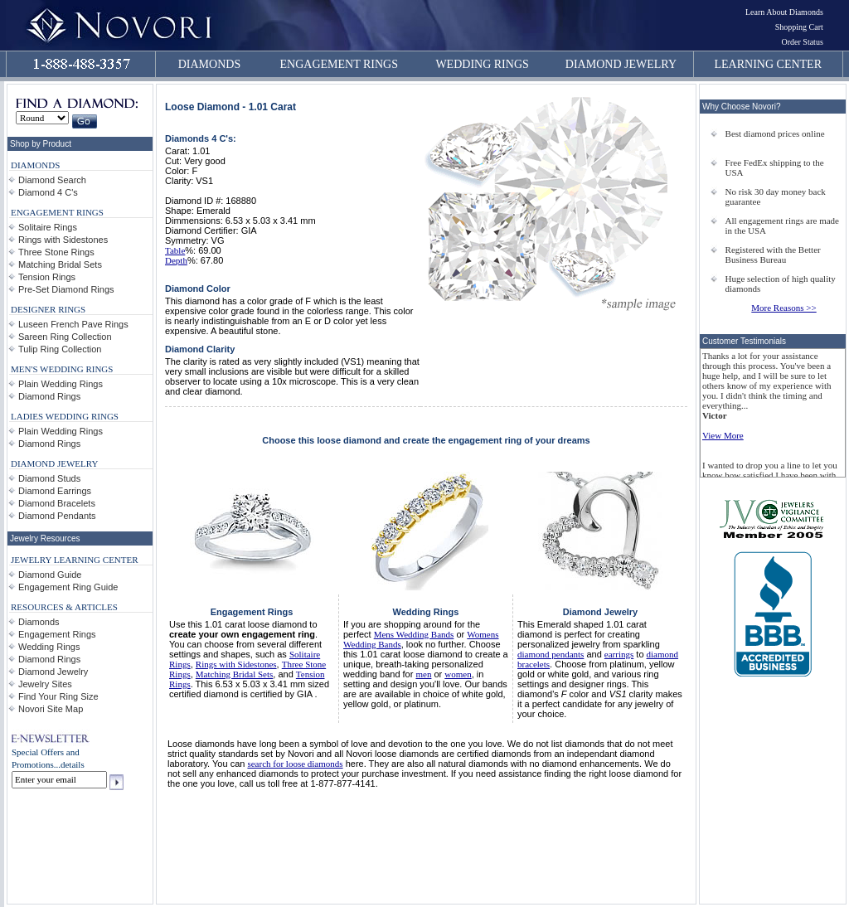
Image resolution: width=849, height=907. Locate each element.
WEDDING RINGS (481, 64)
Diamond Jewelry (53, 672)
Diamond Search (52, 180)
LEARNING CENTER (768, 64)
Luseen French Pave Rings (73, 324)
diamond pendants (550, 654)
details (73, 764)
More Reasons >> (783, 308)
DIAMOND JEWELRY (621, 64)
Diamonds (39, 622)
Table (175, 250)
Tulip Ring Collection (59, 349)
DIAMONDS (209, 64)
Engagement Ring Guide (68, 587)
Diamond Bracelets (56, 503)
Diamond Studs (49, 478)
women (457, 674)
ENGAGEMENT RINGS (339, 64)
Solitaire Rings (47, 227)
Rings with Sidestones (63, 240)
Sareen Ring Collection (65, 337)
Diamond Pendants (57, 516)
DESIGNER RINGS (48, 309)
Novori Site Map (50, 709)
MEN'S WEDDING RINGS (62, 369)
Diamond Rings (49, 396)
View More (723, 435)
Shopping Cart (799, 27)
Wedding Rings (49, 647)
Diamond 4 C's (48, 192)
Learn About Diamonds (784, 12)
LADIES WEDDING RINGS (65, 416)
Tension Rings (46, 277)
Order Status (802, 41)
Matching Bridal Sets (60, 264)
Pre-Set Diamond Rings (66, 289)
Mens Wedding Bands (414, 634)
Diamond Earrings (54, 491)
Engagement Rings (57, 634)
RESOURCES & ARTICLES (64, 607)
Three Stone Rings (56, 252)
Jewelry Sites (45, 684)
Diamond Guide (49, 575)
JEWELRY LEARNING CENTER (74, 560)
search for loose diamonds (294, 764)
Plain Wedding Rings (60, 384)
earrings (618, 654)
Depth (176, 260)
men (423, 674)
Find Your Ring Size (58, 696)
